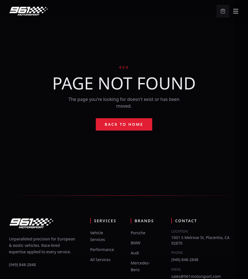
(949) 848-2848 (22, 264)
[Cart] (223, 11)
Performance (102, 249)
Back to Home (124, 124)
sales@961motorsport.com (196, 276)
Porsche (138, 232)
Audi (135, 253)
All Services (100, 259)
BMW (135, 242)
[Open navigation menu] (235, 11)
